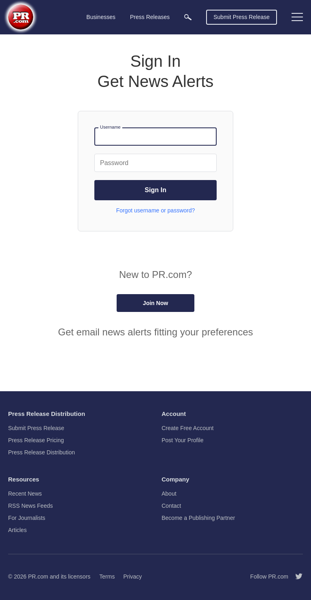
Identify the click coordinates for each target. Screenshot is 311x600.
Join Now (155, 303)
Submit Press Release (241, 17)
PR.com (38, 576)
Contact (171, 505)
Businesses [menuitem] (100, 17)
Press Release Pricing (36, 440)
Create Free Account (187, 428)
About (169, 493)
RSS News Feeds (30, 505)
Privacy (132, 576)
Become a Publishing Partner (198, 518)
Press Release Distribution (41, 452)
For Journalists (26, 518)
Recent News (25, 493)
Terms (107, 576)
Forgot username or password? (155, 210)
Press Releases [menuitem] (150, 17)
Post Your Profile (183, 440)
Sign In (155, 190)
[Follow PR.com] (295, 576)
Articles (17, 530)
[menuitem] (188, 17)
